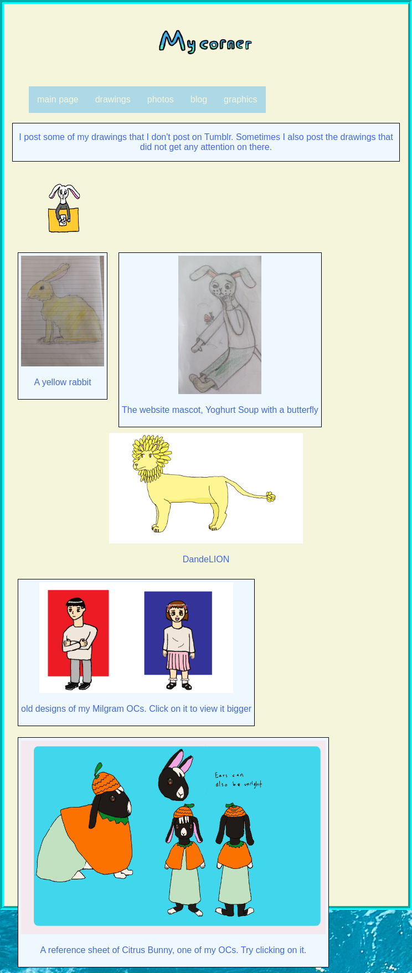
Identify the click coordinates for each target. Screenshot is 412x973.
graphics (240, 99)
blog (198, 99)
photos (160, 99)
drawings (113, 99)
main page (58, 99)
